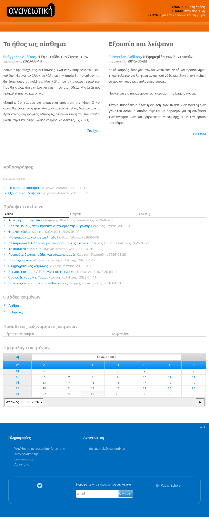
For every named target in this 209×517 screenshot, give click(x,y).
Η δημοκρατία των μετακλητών (53, 237)
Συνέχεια (93, 131)
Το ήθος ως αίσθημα (34, 44)
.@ (107, 449)
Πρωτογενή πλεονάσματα (51, 260)
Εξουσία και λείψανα (141, 44)
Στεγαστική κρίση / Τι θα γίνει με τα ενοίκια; (63, 272)
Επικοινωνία (23, 459)
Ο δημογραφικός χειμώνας (50, 266)
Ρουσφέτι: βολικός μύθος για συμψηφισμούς (67, 254)
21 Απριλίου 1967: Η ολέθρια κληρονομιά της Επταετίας (79, 243)
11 (169, 377)
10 (144, 377)
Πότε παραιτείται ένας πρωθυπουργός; (64, 283)
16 (17, 382)
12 (193, 377)
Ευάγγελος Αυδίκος (19, 57)
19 (193, 382)
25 (169, 388)
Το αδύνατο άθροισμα (50, 249)
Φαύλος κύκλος (44, 232)
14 (17, 371)
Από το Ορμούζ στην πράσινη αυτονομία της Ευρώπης (71, 226)
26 (193, 388)
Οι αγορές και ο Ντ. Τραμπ (52, 277)
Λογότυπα (21, 464)
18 (17, 394)
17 (17, 388)
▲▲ (202, 427)
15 (17, 377)
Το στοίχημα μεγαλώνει (60, 220)
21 (69, 388)
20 (44, 388)
